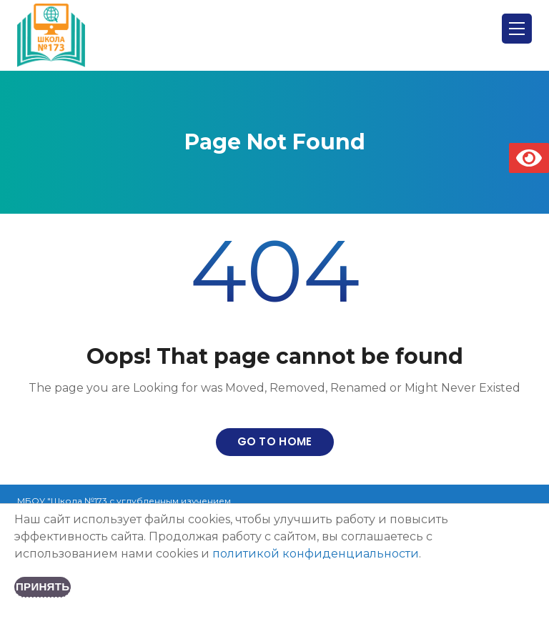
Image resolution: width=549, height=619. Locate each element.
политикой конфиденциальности (315, 553)
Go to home (274, 441)
